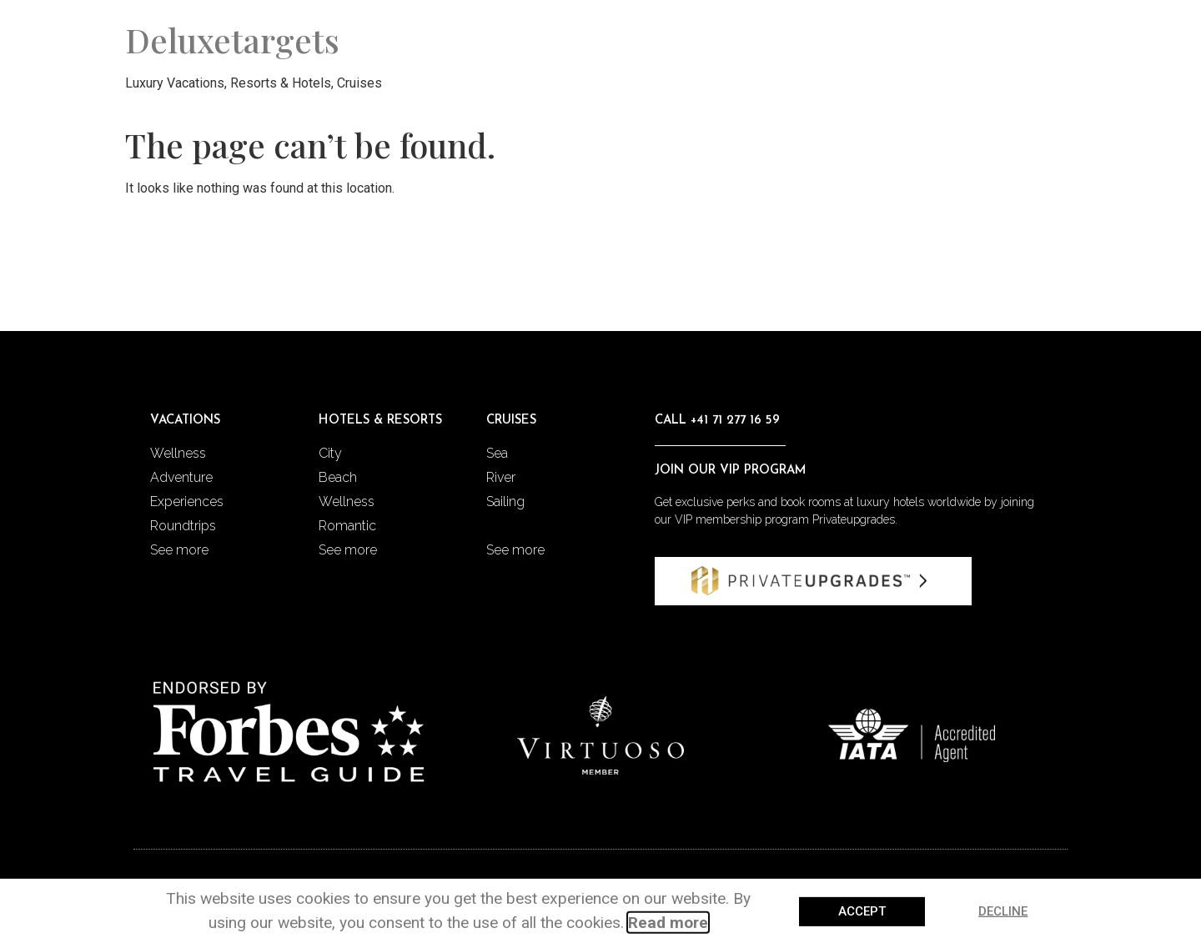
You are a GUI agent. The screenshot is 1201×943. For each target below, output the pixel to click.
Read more (668, 924)
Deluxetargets (232, 40)
